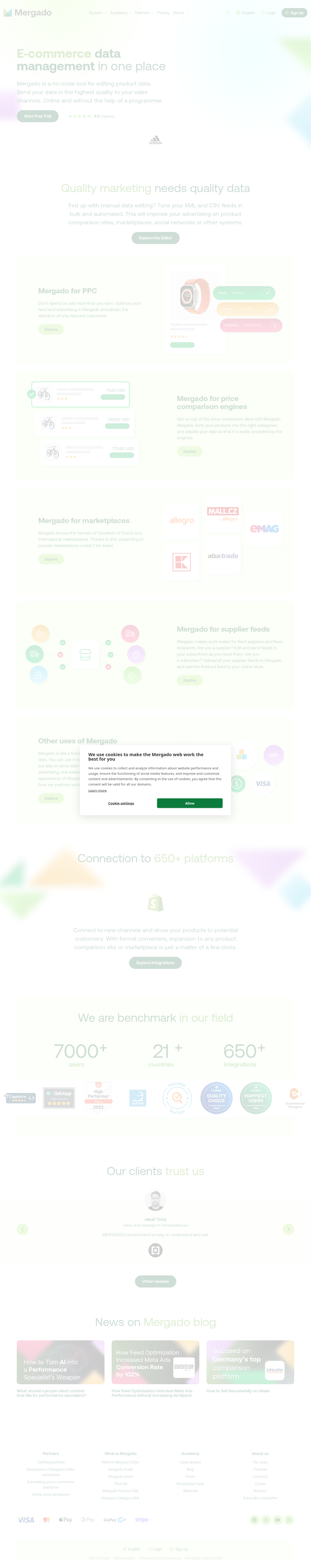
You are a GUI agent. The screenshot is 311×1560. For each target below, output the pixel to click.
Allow (189, 803)
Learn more (97, 790)
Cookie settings (121, 803)
